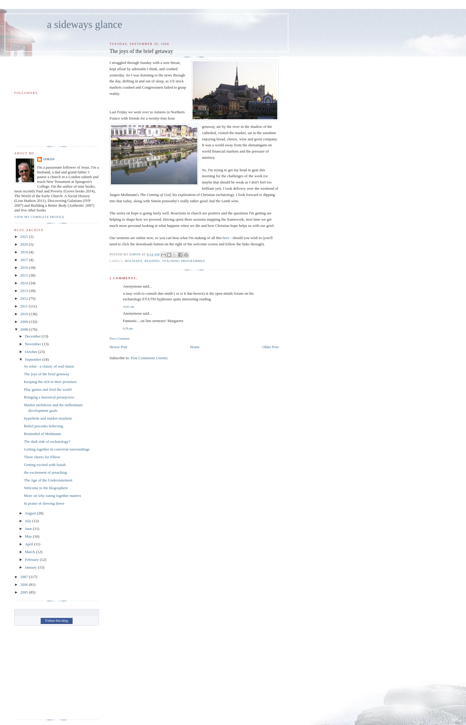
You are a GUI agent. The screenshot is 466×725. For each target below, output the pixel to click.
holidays (133, 261)
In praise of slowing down (44, 503)
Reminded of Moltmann (42, 433)
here (226, 238)
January (31, 567)
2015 (24, 275)
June (29, 528)
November (33, 344)
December (33, 336)
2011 (24, 306)
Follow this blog (56, 620)
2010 (24, 314)
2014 (24, 283)
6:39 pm (128, 328)
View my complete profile (39, 217)
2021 (24, 236)
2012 (24, 298)
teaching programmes (183, 261)
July (28, 521)
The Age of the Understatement (48, 480)
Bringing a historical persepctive (49, 397)
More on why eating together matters (52, 495)
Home (195, 347)
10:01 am (128, 306)
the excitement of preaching (45, 472)
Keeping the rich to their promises (50, 381)
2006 (24, 584)
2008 (24, 329)
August (31, 513)
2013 (24, 290)
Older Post (270, 347)
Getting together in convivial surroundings (56, 449)
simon (49, 159)
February (32, 559)
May (29, 536)
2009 (24, 321)
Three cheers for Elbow (42, 457)
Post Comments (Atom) (149, 358)
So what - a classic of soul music (49, 366)
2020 (24, 244)
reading (152, 261)
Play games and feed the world (47, 389)
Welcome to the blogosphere (46, 488)
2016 (24, 267)
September (33, 359)
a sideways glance (84, 24)
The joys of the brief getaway (46, 374)
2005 (24, 592)
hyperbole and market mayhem (48, 418)
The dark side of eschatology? (47, 441)
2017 (24, 260)
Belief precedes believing (43, 426)
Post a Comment (119, 338)
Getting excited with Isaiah (44, 464)
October (31, 351)
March (30, 552)
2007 (24, 577)
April (29, 544)
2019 (24, 252)
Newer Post (118, 347)
